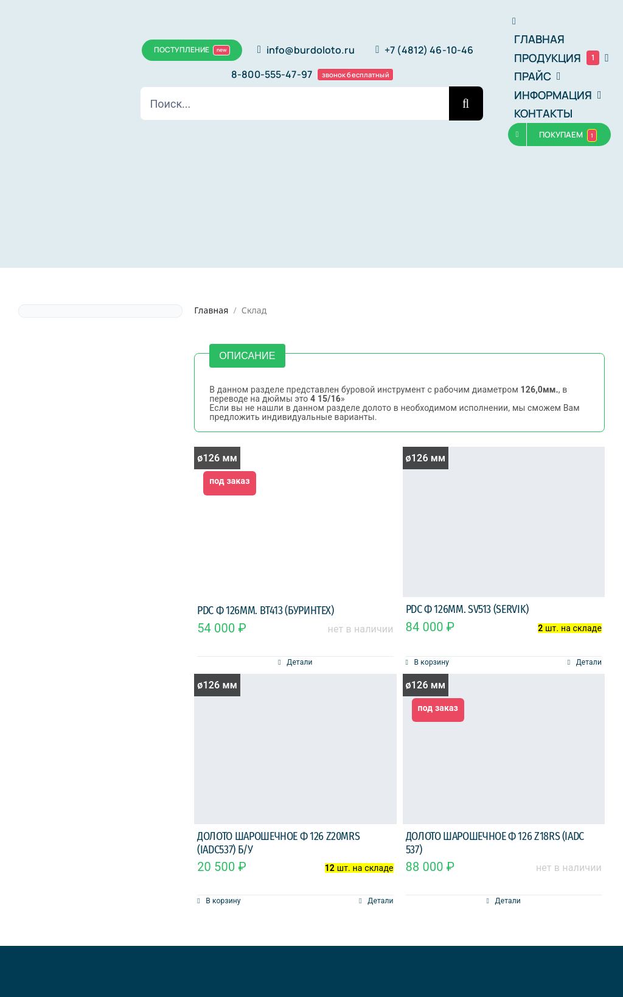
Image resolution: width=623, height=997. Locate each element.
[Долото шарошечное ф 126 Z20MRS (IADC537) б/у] (295, 749)
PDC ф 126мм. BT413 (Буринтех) (265, 610)
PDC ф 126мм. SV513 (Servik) (467, 609)
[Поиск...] (294, 103)
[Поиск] (466, 103)
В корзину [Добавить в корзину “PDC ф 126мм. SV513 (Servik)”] (431, 662)
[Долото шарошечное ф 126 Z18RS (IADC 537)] (504, 749)
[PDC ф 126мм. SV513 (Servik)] (504, 522)
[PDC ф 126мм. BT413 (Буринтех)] (295, 522)
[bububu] (40, 63)
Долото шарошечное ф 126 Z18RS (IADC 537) (495, 843)
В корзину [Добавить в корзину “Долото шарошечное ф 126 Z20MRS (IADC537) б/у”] (223, 901)
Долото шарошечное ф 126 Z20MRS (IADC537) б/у (278, 843)
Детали (299, 662)
